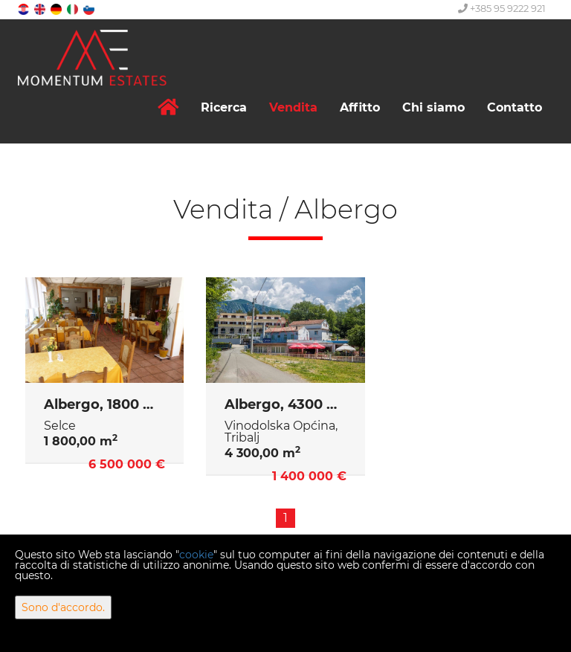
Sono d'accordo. (63, 607)
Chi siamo (433, 107)
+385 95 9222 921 (502, 8)
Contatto (514, 107)
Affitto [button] (360, 107)
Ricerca (224, 107)
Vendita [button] (293, 107)
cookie (196, 554)
